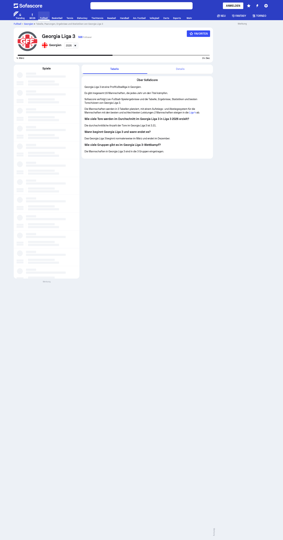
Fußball (17, 24)
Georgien (28, 24)
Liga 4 (192, 112)
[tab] (114, 69)
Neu (221, 15)
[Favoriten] (198, 33)
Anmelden (233, 5)
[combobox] (71, 45)
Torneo (259, 15)
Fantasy (239, 15)
